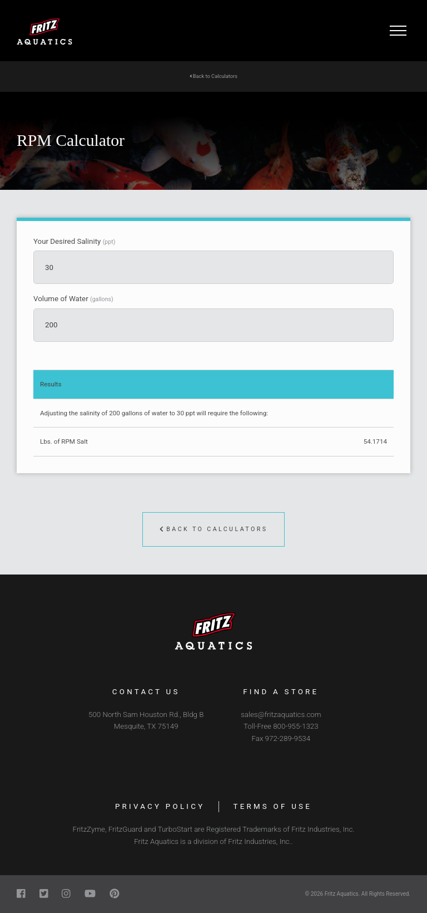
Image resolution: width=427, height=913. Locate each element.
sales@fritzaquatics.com (281, 714)
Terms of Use (272, 806)
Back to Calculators (213, 76)
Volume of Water (73, 299)
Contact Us (146, 692)
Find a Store (281, 692)
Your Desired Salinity (74, 242)
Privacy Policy (160, 806)
